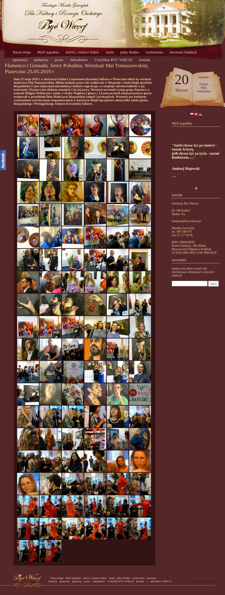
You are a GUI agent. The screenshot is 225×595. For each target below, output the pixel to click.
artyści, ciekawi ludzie (82, 52)
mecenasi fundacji (182, 52)
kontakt (144, 60)
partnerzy (41, 60)
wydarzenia (154, 52)
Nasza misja (22, 52)
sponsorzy (20, 60)
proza (59, 60)
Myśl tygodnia (48, 52)
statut (110, 52)
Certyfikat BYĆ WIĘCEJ (113, 60)
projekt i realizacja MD (203, 581)
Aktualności (79, 60)
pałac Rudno (129, 52)
